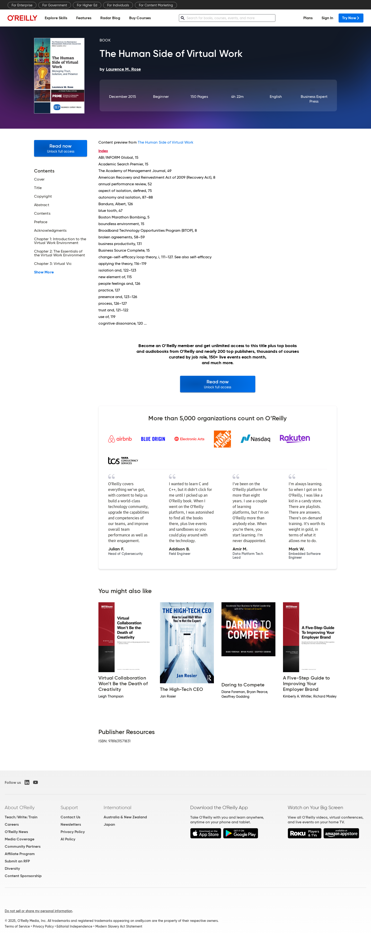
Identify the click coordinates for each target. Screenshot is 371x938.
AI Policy (68, 839)
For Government (54, 5)
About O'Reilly (20, 807)
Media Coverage (19, 839)
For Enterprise (22, 5)
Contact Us (70, 817)
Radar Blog (110, 17)
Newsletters (71, 824)
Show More (44, 272)
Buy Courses (140, 17)
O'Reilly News (16, 831)
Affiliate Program (20, 853)
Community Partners (22, 846)
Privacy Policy (73, 831)
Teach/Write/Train (21, 817)
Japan (109, 824)
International (117, 807)
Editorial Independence (74, 926)
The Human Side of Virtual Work (165, 142)
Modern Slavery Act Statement (118, 926)
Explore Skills (56, 17)
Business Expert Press (314, 99)
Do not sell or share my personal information (38, 911)
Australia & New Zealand (125, 817)
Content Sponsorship (23, 875)
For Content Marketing (156, 5)
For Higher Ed (87, 5)
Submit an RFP (17, 861)
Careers (12, 824)
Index (103, 150)
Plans (308, 17)
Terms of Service (17, 926)
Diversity (12, 868)
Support (69, 807)
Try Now (351, 17)
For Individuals (118, 5)
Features (83, 17)
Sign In (327, 17)
